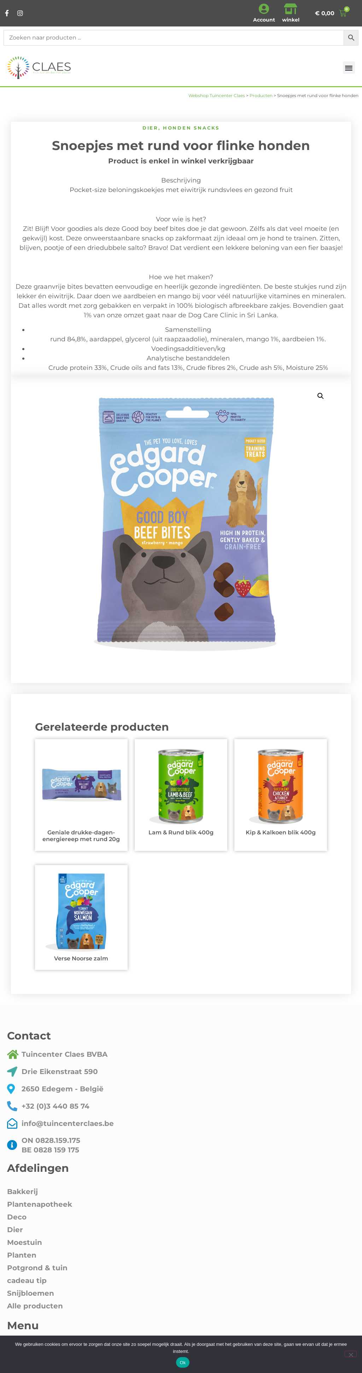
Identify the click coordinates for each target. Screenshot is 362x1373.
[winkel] (290, 9)
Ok (183, 1362)
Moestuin (24, 1242)
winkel (290, 20)
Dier (150, 128)
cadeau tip (27, 1280)
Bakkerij (22, 1191)
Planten (21, 1255)
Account (264, 20)
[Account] (264, 9)
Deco (17, 1217)
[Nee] (351, 1354)
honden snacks (191, 128)
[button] (349, 67)
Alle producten (35, 1306)
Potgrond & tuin (37, 1268)
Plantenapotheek (39, 1204)
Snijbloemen (30, 1293)
